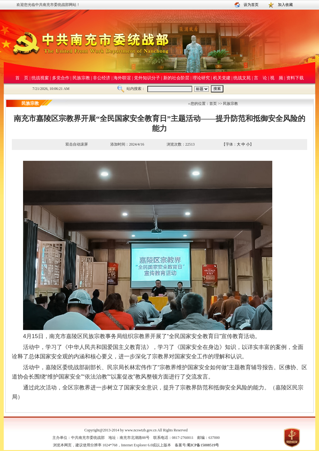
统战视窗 (40, 78)
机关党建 (222, 78)
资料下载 (295, 78)
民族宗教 (81, 78)
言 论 (260, 78)
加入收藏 (285, 4)
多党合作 (60, 78)
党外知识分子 (147, 78)
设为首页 (251, 4)
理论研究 (201, 78)
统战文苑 (242, 78)
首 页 (21, 78)
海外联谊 (122, 78)
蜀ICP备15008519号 (203, 445)
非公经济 (101, 78)
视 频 (276, 78)
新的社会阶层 (176, 78)
